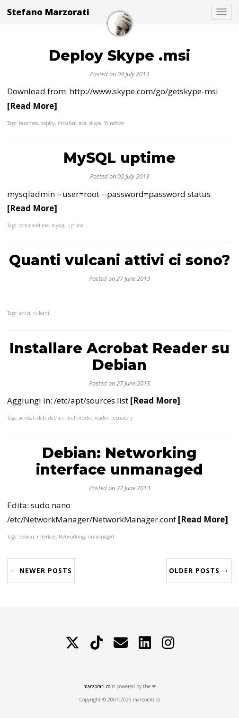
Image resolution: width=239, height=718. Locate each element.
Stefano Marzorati (48, 12)
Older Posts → (199, 570)
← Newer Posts (41, 570)
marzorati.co (96, 686)
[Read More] (32, 105)
